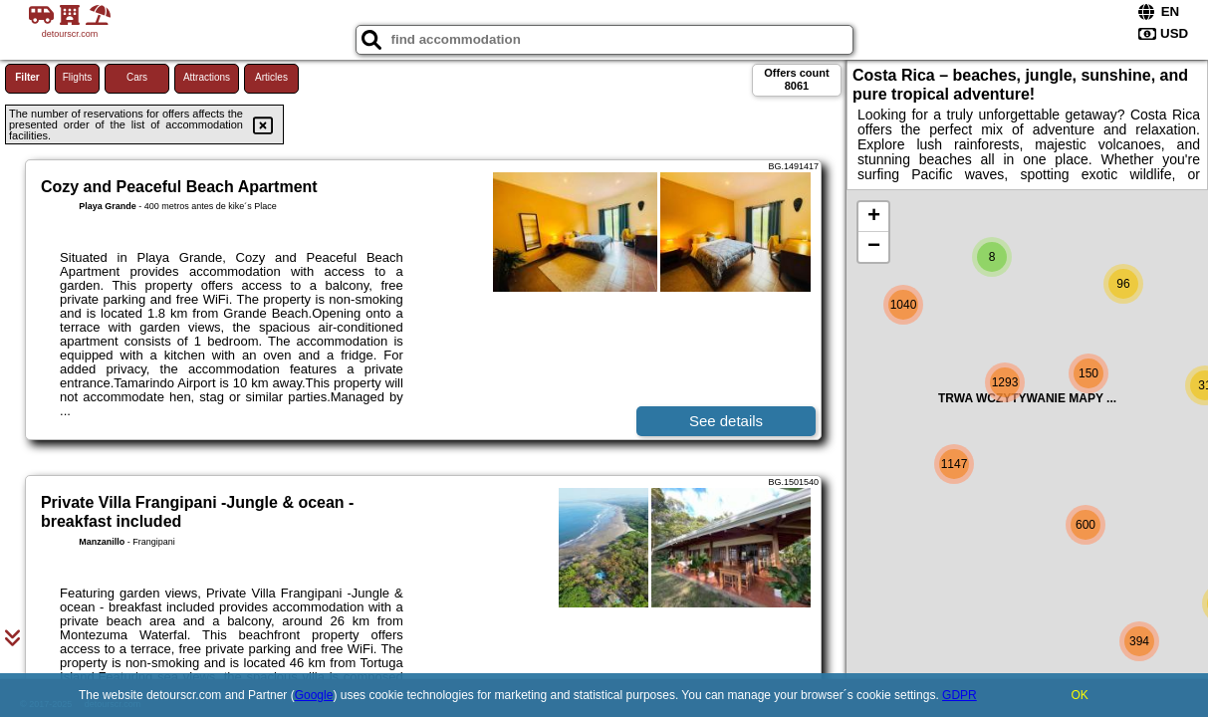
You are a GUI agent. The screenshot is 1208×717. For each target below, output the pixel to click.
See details (726, 420)
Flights (77, 77)
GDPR (959, 695)
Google (314, 695)
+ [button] (873, 217)
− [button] (873, 247)
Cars (136, 77)
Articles (271, 77)
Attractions (206, 77)
